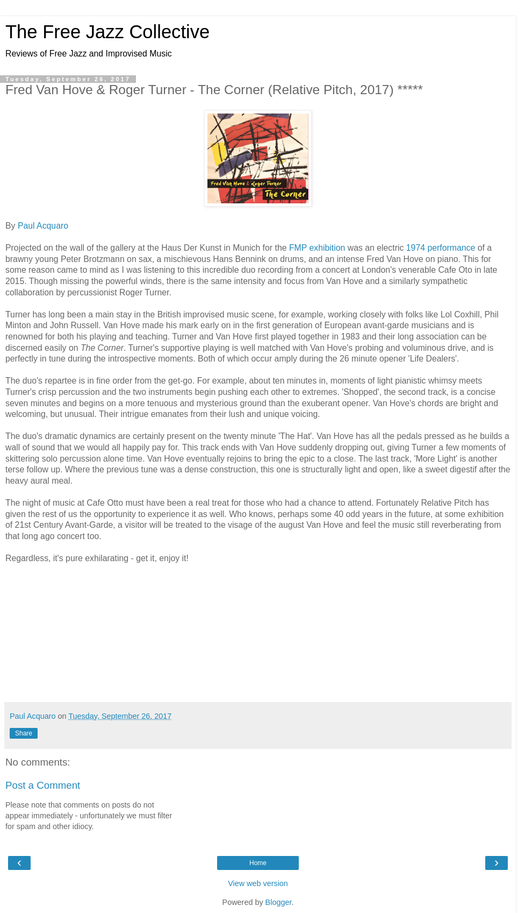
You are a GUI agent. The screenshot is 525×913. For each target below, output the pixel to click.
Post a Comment (42, 785)
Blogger (278, 902)
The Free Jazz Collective (107, 32)
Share (23, 733)
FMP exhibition (317, 247)
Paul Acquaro (43, 225)
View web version (258, 883)
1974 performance (440, 247)
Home (258, 863)
